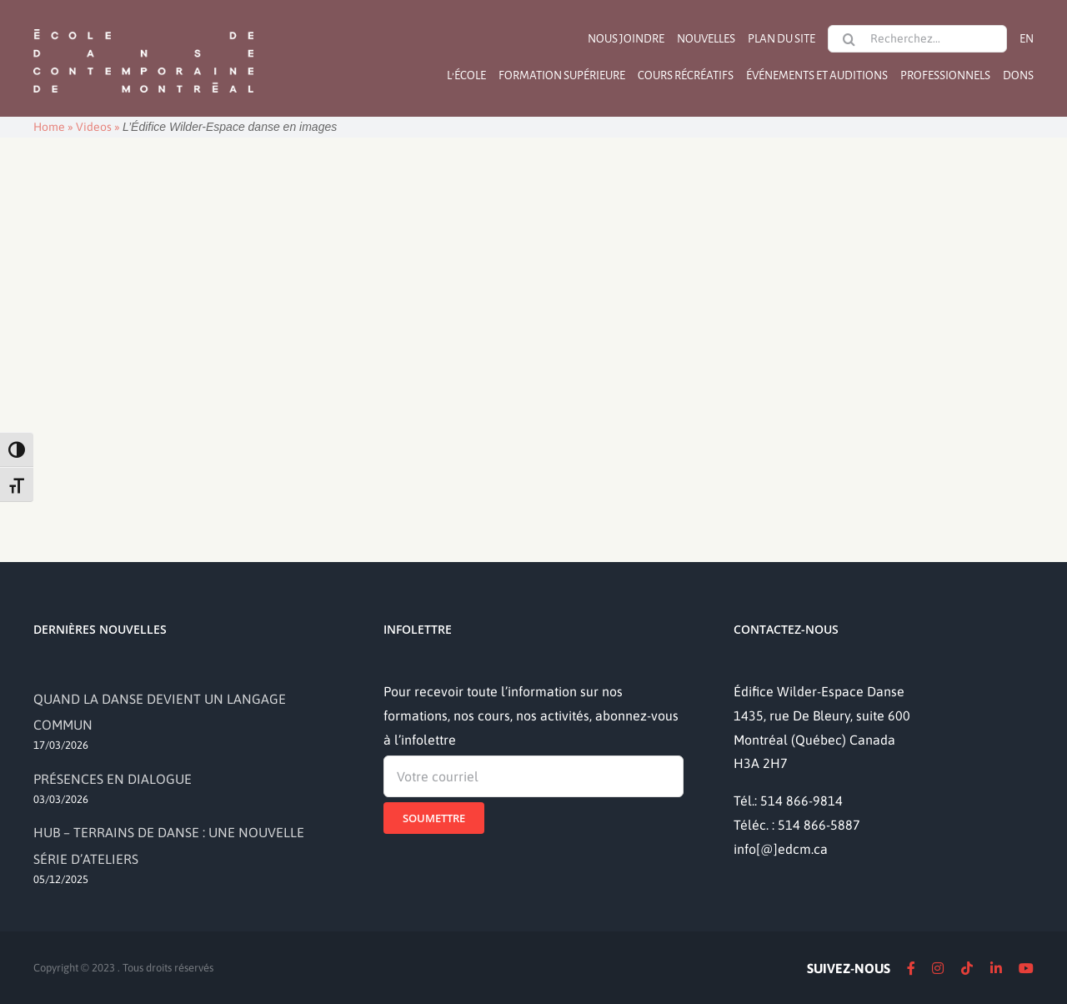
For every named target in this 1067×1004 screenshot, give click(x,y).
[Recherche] (848, 39)
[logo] (143, 27)
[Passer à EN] (1026, 39)
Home (49, 126)
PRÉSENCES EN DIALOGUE (112, 778)
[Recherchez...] (917, 39)
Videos (94, 126)
